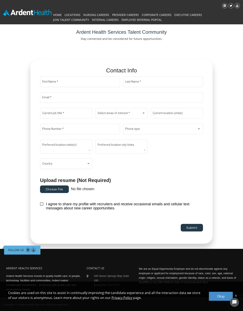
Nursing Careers (96, 15)
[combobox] (122, 114)
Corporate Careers (157, 15)
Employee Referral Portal (142, 20)
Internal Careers (105, 20)
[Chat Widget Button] (234, 302)
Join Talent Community (71, 20)
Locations (72, 15)
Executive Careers (188, 15)
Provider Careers (125, 15)
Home (57, 15)
